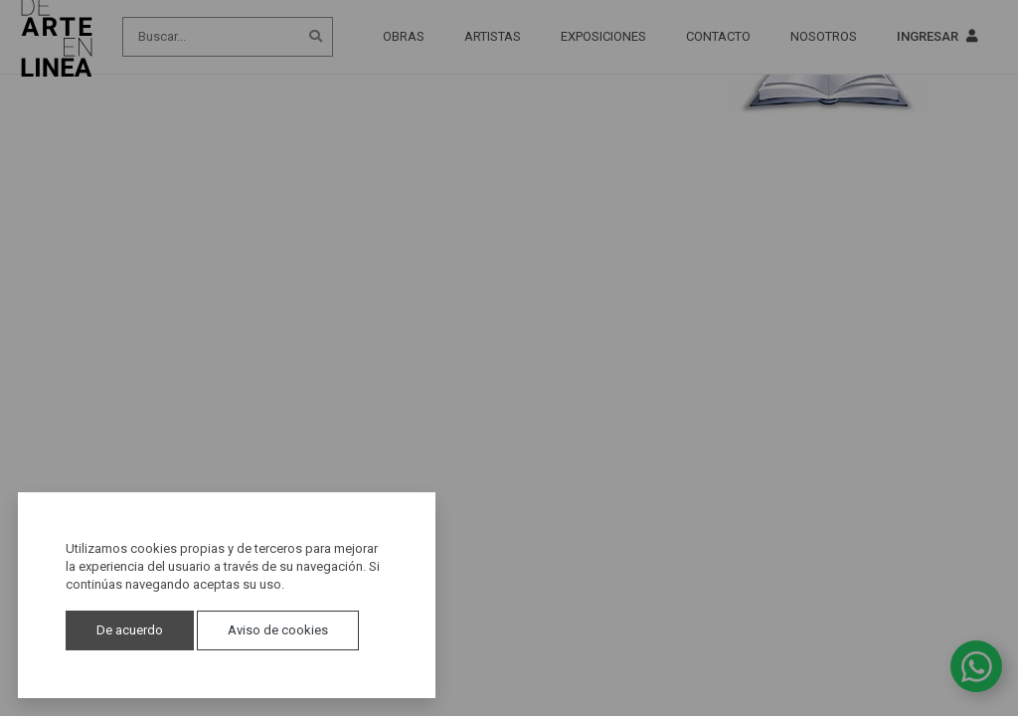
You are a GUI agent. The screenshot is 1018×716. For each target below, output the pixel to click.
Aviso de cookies (278, 630)
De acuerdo (129, 630)
